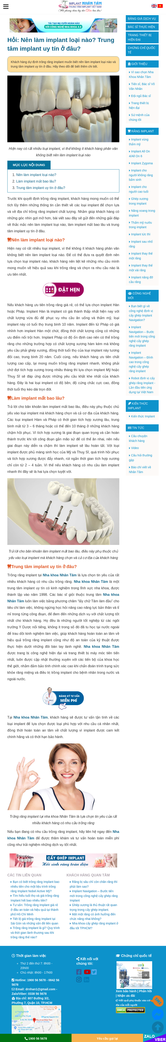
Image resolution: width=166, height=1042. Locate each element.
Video (135, 448)
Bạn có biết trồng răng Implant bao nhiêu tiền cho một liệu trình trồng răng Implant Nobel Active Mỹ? (35, 886)
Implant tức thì (140, 234)
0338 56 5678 (37, 993)
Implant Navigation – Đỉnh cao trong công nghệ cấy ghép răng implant (141, 362)
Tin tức (136, 428)
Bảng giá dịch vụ (142, 18)
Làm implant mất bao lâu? (36, 181)
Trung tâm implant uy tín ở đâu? (40, 188)
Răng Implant (141, 131)
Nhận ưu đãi (126, 995)
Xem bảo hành (126, 991)
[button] (6, 7)
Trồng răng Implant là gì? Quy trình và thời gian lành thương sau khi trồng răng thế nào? (35, 932)
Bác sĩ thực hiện (141, 27)
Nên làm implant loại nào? (36, 175)
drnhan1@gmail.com (40, 989)
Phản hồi (145, 991)
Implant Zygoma (142, 163)
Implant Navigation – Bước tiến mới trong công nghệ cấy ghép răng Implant (94, 895)
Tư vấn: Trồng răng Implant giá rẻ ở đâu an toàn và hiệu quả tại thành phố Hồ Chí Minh (34, 909)
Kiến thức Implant (143, 416)
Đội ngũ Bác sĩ (141, 96)
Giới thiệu (137, 64)
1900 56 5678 (36, 980)
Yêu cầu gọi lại (107, 1038)
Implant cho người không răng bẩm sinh (141, 175)
